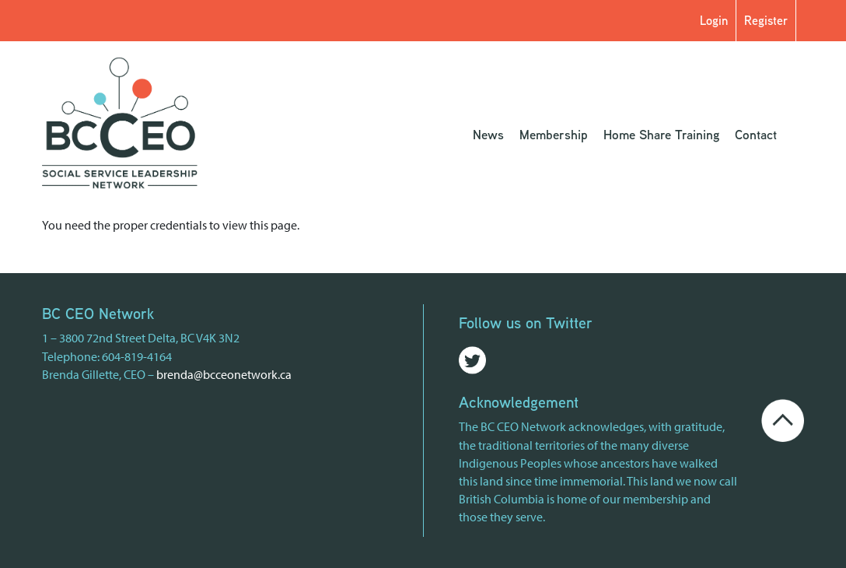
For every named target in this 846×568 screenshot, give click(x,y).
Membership (553, 134)
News (488, 134)
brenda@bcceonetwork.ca (224, 374)
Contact (756, 134)
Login (714, 21)
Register (766, 21)
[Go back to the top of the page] (782, 418)
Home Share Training (661, 134)
